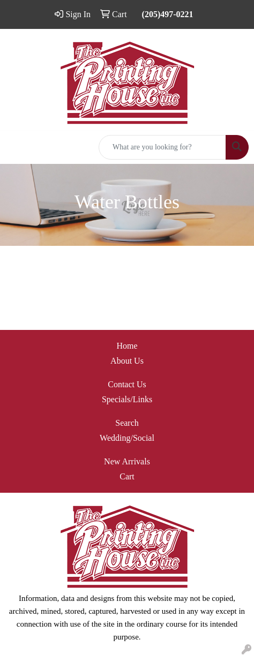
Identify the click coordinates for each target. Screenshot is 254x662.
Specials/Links (127, 399)
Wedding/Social (127, 437)
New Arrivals (127, 461)
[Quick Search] (162, 147)
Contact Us (127, 384)
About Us (127, 360)
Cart (127, 476)
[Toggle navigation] (16, 147)
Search (127, 422)
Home (126, 345)
